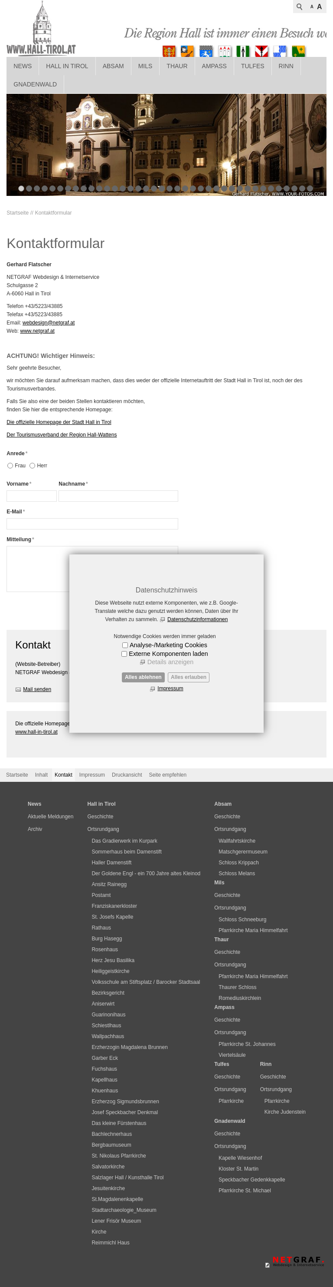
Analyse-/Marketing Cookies (168, 645)
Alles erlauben (188, 677)
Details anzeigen (170, 661)
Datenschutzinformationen (197, 619)
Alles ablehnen (143, 677)
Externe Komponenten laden (168, 653)
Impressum (170, 688)
